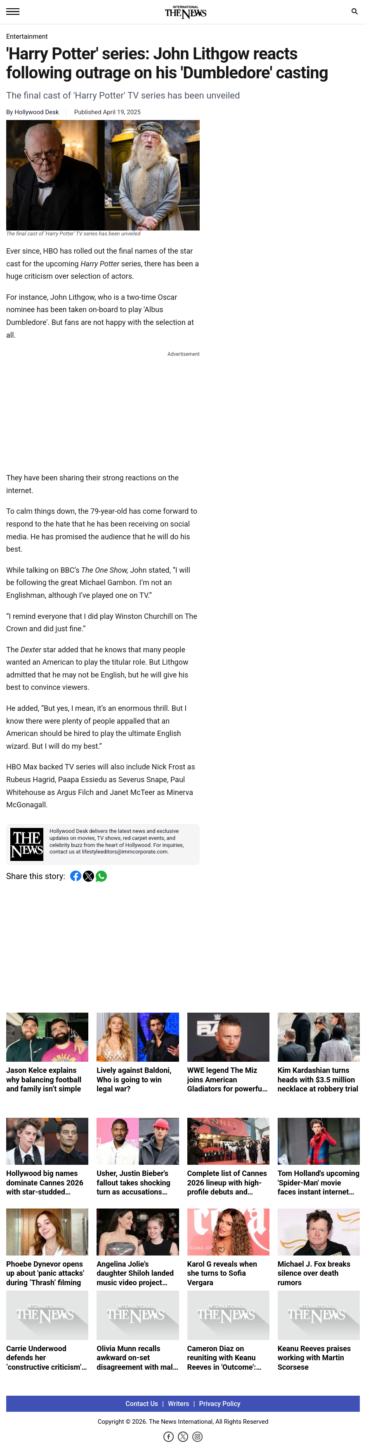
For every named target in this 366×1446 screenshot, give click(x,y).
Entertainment (27, 36)
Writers (178, 1404)
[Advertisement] (103, 410)
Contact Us (141, 1404)
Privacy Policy (220, 1404)
